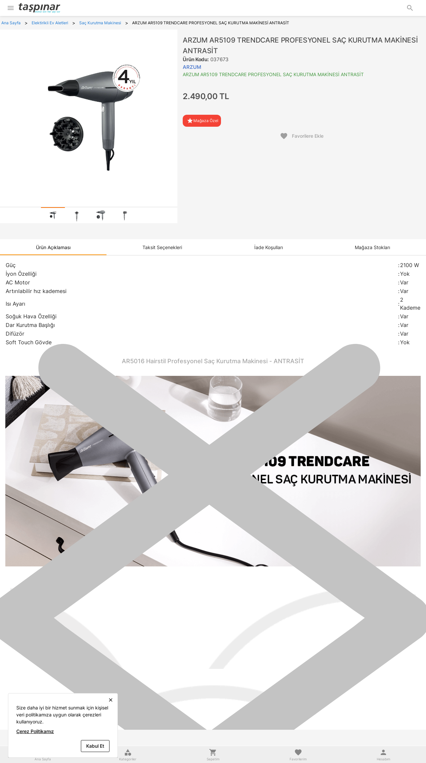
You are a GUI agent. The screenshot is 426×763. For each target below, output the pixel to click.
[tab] (53, 215)
